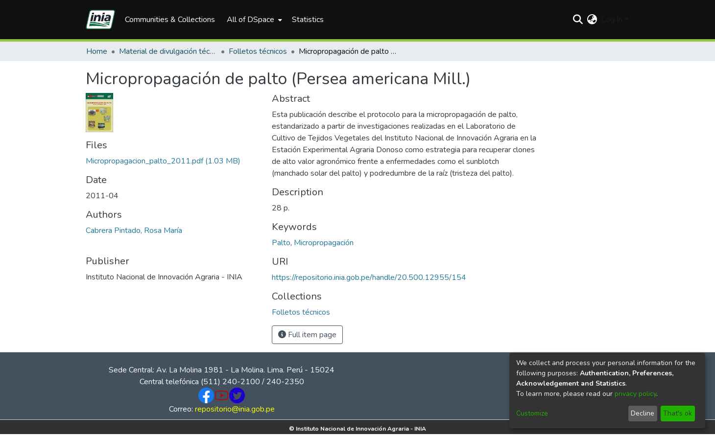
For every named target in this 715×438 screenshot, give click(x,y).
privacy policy (635, 393)
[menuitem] (253, 19)
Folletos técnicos (258, 51)
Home (96, 51)
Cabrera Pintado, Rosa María (134, 230)
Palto (281, 242)
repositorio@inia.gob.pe (235, 409)
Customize (532, 413)
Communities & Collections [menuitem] (170, 19)
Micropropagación (324, 242)
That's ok (677, 413)
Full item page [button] (307, 334)
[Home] (100, 19)
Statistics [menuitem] (308, 19)
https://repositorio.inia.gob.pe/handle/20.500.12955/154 (369, 277)
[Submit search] (578, 19)
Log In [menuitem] (611, 19)
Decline (642, 413)
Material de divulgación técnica (168, 51)
